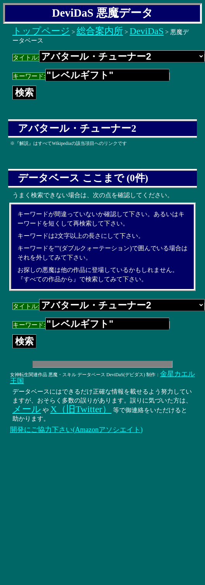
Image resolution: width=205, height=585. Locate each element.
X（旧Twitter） (80, 409)
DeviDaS (147, 31)
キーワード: (91, 76)
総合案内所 (100, 31)
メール (26, 409)
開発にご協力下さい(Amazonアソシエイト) (76, 430)
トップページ (41, 31)
